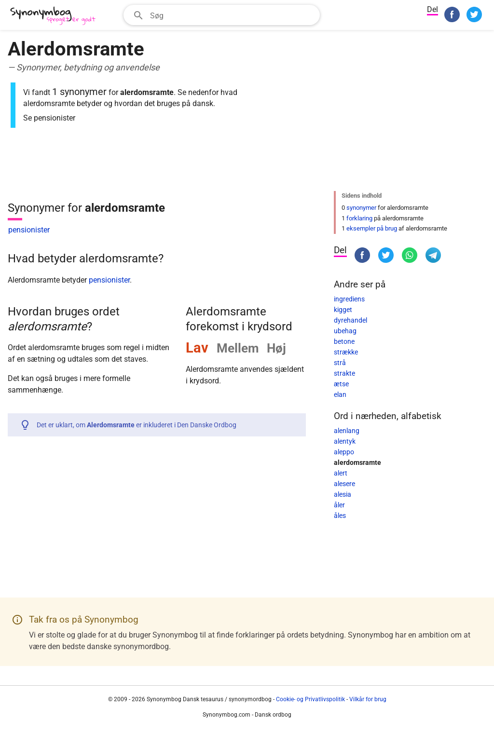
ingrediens (349, 299)
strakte (344, 373)
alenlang (346, 431)
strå (340, 363)
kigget (343, 309)
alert (340, 473)
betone (344, 341)
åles (340, 515)
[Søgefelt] (231, 15)
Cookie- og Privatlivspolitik (310, 699)
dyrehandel (350, 320)
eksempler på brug (371, 228)
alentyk (345, 441)
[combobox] (221, 15)
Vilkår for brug (367, 699)
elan (340, 394)
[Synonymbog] (56, 16)
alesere (344, 484)
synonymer (361, 207)
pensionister (29, 229)
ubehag (345, 331)
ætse (341, 384)
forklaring (359, 218)
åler (339, 505)
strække (346, 352)
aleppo (344, 452)
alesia (342, 494)
